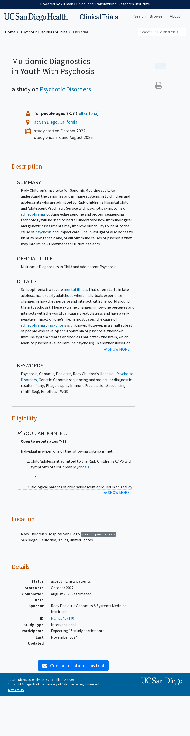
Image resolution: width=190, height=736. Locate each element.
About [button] (175, 16)
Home (10, 31)
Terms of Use (16, 690)
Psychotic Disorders (65, 89)
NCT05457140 (62, 618)
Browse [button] (156, 16)
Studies (44, 31)
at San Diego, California (55, 122)
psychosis (43, 231)
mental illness (76, 289)
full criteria (87, 113)
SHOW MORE (116, 349)
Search (140, 16)
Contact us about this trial (73, 665)
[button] (158, 86)
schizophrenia (33, 214)
